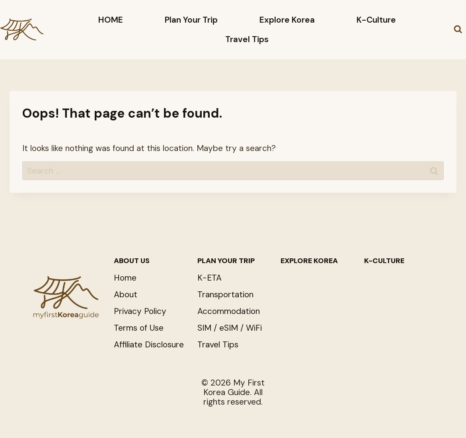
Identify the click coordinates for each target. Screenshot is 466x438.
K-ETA (209, 277)
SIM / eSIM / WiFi (229, 327)
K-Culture (376, 19)
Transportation (225, 294)
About (125, 294)
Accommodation (228, 311)
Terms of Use (139, 327)
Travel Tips (247, 39)
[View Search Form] (458, 30)
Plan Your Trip (191, 19)
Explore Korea (287, 19)
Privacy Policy (140, 311)
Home (125, 277)
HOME (110, 19)
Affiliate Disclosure (149, 344)
